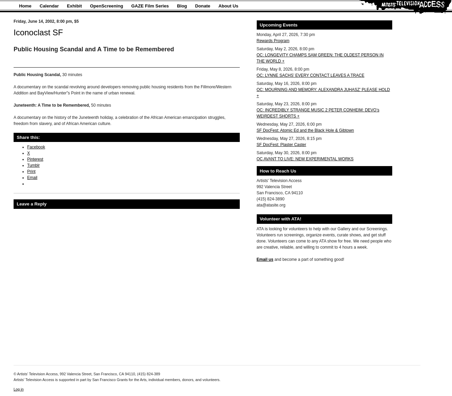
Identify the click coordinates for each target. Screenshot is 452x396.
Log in (18, 389)
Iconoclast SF (38, 32)
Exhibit (74, 5)
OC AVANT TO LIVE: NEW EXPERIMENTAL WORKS (305, 159)
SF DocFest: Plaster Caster (281, 144)
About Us (228, 5)
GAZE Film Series (150, 5)
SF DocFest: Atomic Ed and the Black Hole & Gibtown (305, 130)
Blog (182, 5)
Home (25, 5)
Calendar (49, 5)
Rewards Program (273, 40)
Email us (265, 259)
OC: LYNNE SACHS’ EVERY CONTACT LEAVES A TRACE (310, 75)
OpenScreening (106, 5)
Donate (203, 5)
